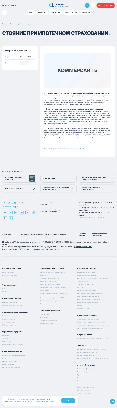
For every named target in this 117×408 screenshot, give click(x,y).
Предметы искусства (9, 361)
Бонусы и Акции (82, 372)
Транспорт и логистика (85, 284)
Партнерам (81, 378)
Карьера (80, 381)
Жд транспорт (45, 317)
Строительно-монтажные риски (13, 355)
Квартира (5, 336)
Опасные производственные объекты (53, 287)
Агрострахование (8, 364)
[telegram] (10, 212)
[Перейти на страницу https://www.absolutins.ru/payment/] (87, 5)
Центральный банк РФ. (83, 247)
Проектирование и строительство (89, 299)
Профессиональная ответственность (52, 304)
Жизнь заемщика (8, 272)
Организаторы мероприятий (50, 284)
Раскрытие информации (85, 387)
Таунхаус (5, 339)
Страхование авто (9, 285)
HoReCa (80, 287)
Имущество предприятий (11, 367)
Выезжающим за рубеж (10, 302)
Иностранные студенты (10, 316)
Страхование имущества (12, 332)
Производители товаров (48, 281)
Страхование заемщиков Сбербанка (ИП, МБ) (92, 339)
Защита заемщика (84, 335)
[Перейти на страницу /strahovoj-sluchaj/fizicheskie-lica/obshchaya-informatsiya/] (105, 5)
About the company (82, 234)
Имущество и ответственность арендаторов (92, 278)
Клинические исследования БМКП (52, 298)
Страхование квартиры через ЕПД (14, 345)
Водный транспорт (46, 323)
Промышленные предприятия (87, 290)
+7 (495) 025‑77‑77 (48, 242)
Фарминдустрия (83, 308)
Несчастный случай (9, 319)
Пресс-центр (81, 375)
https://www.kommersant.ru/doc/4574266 (74, 149)
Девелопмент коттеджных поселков (89, 293)
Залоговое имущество (9, 275)
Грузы (4, 358)
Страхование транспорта (50, 311)
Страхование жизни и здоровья (15, 312)
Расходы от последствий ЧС (49, 278)
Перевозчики (44, 290)
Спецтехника (44, 314)
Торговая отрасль (83, 281)
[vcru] (33, 212)
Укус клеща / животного (10, 322)
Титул (4, 278)
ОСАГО (4, 292)
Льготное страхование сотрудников (89, 328)
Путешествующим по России (12, 305)
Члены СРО (44, 275)
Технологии (81, 345)
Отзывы (80, 384)
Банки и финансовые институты (88, 296)
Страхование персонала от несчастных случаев (93, 325)
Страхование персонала (86, 315)
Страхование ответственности (52, 268)
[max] (16, 212)
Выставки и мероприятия (86, 272)
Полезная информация (85, 369)
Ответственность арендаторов (50, 301)
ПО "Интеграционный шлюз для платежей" (92, 349)
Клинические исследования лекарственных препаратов (55, 294)
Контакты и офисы (10, 207)
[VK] (5, 212)
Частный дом (6, 342)
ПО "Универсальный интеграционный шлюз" (92, 358)
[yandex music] (27, 212)
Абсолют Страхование (86, 365)
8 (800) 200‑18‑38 (62, 242)
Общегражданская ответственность (52, 272)
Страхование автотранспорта (50, 320)
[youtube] (5, 218)
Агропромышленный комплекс (88, 302)
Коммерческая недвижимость (87, 275)
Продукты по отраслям (86, 268)
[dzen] (21, 212)
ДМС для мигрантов (9, 325)
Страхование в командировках (88, 319)
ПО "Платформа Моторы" (86, 355)
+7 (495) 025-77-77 (12, 202)
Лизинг (79, 305)
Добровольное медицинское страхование (91, 322)
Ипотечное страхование (11, 268)
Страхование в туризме (11, 299)
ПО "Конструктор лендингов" (87, 352)
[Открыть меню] (112, 401)
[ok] (10, 218)
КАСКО (4, 289)
